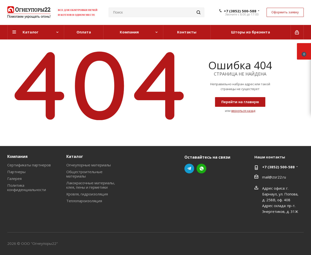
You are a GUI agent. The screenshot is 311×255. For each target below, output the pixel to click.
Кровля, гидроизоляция (87, 194)
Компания (17, 156)
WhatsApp (201, 168)
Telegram (189, 168)
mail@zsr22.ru (274, 177)
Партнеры (16, 171)
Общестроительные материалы (84, 173)
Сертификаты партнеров (29, 164)
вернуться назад (243, 111)
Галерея (14, 178)
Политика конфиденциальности (26, 187)
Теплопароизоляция (84, 200)
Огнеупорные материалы (88, 164)
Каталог (74, 156)
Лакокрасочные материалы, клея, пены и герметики (90, 185)
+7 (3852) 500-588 (240, 11)
